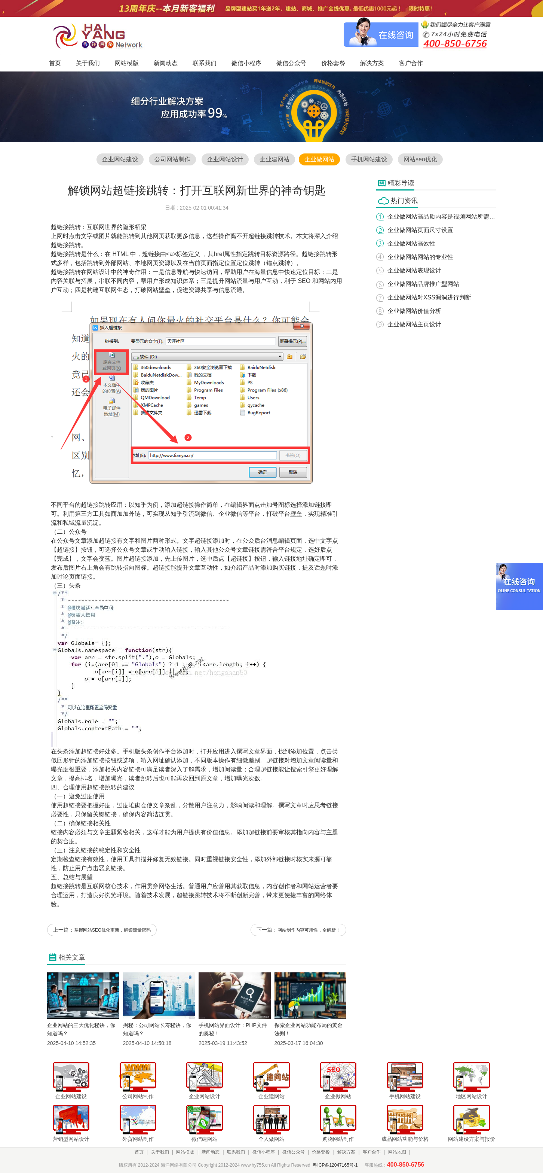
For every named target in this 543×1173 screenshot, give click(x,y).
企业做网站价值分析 (414, 311)
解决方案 (346, 1152)
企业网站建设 (120, 159)
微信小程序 (263, 1152)
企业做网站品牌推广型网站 (423, 284)
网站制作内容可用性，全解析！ (308, 930)
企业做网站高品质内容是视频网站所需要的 (444, 216)
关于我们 (160, 1152)
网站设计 (99, 272)
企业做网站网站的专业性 (420, 257)
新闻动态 (211, 1152)
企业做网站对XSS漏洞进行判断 (429, 297)
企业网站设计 (225, 159)
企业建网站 (274, 159)
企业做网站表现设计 (414, 270)
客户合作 (372, 1152)
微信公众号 (293, 1152)
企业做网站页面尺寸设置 (420, 230)
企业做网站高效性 (411, 243)
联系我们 (236, 1152)
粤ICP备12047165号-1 (335, 1165)
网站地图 (397, 1152)
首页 (139, 1152)
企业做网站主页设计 (414, 324)
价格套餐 (321, 1152)
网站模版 (185, 1152)
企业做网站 (319, 159)
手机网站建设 (369, 159)
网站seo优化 (420, 159)
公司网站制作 (172, 159)
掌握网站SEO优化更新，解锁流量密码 (112, 930)
